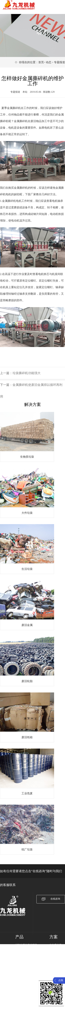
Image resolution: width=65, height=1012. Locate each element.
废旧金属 (54, 958)
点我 (60, 980)
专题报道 (59, 62)
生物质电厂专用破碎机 (27, 954)
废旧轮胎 (54, 963)
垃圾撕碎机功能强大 (26, 373)
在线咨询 (50, 899)
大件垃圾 (54, 949)
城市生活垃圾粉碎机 (26, 945)
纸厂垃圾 (54, 976)
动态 (48, 62)
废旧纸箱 (54, 967)
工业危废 (54, 972)
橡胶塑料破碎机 (23, 963)
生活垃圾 (54, 954)
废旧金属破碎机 (23, 949)
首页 (41, 62)
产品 (19, 937)
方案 (53, 937)
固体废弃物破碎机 (25, 958)
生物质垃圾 (55, 945)
